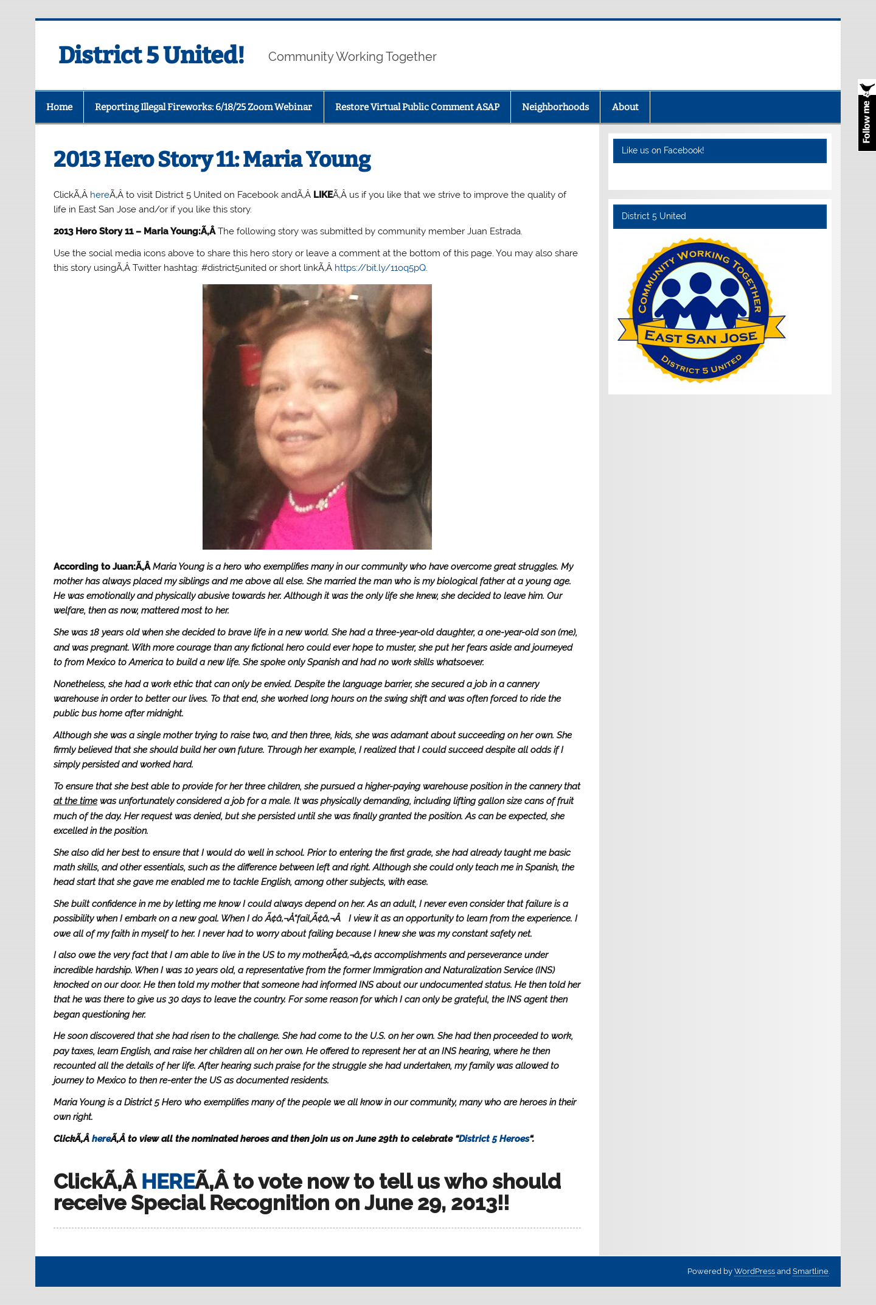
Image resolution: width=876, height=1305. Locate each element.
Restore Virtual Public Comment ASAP (417, 107)
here (99, 194)
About (625, 107)
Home (59, 107)
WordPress (754, 1271)
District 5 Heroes (494, 1138)
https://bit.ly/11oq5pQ (380, 267)
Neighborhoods (555, 107)
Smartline (811, 1271)
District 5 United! (151, 55)
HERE (168, 1181)
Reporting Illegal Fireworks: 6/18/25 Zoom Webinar (203, 107)
